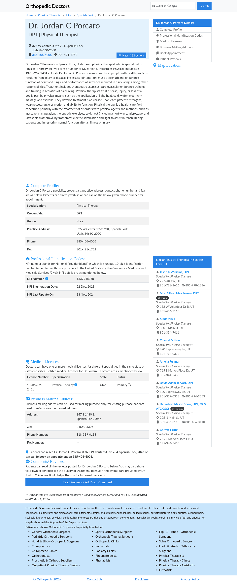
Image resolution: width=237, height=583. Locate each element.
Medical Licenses (169, 41)
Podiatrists (102, 546)
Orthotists (165, 570)
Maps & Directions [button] (131, 55)
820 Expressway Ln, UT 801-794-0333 (174, 346)
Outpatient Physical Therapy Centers (56, 565)
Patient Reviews (168, 59)
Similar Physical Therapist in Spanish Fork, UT (179, 262)
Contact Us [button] (94, 579)
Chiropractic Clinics (44, 551)
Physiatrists (102, 560)
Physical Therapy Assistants (177, 565)
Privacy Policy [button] (190, 579)
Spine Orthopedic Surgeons (177, 541)
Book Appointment (170, 53)
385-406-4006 (42, 54)
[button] (46, 278)
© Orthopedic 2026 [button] (47, 579)
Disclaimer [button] (142, 579)
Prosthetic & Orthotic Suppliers (52, 560)
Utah (69, 15)
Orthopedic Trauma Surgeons (114, 536)
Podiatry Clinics (105, 551)
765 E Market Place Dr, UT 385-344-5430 (175, 368)
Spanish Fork (85, 15)
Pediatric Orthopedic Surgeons (52, 536)
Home (29, 15)
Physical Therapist (49, 15)
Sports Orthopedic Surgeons (113, 531)
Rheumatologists (106, 555)
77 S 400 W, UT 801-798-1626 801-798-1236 (180, 278)
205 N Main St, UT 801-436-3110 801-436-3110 (181, 413)
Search (204, 6)
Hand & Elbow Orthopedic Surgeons (55, 541)
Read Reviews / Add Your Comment (87, 482)
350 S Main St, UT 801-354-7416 (174, 325)
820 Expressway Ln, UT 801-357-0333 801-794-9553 (180, 389)
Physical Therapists (171, 555)
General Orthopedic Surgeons (51, 531)
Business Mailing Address (174, 47)
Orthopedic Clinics (107, 541)
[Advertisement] (87, 153)
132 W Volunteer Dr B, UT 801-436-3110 (177, 302)
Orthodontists (41, 555)
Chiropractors (41, 546)
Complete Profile (169, 29)
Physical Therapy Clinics (174, 560)
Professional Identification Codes (179, 35)
